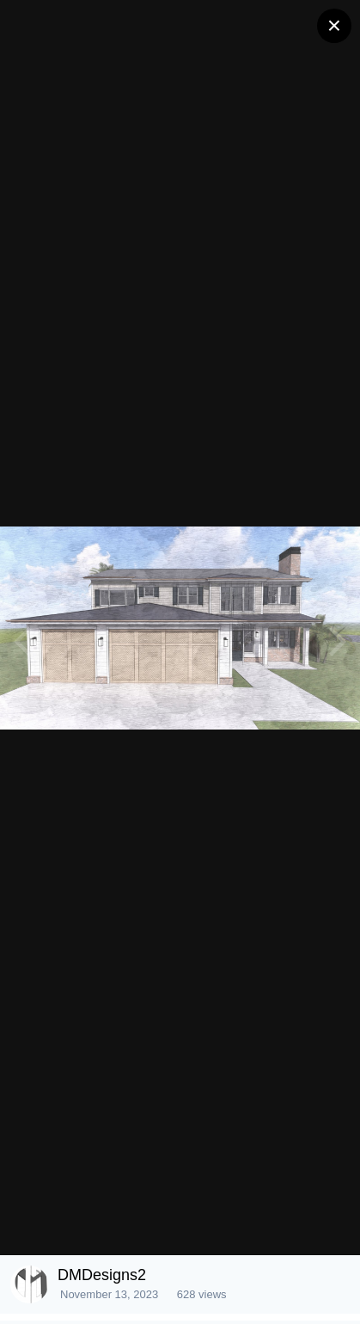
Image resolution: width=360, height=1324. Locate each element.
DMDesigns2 (102, 1275)
